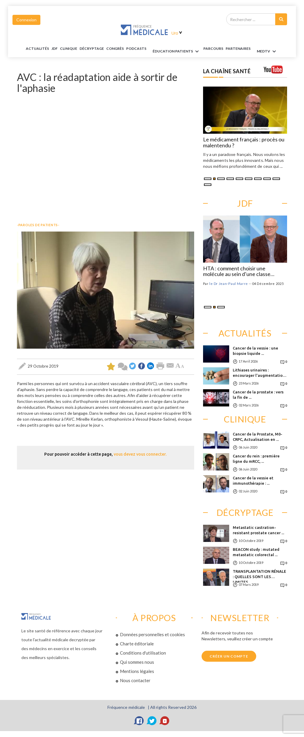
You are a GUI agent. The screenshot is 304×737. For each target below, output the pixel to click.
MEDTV (267, 51)
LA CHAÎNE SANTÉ (227, 71)
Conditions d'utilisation (143, 652)
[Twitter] (152, 720)
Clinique (68, 48)
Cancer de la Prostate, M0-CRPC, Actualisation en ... (257, 436)
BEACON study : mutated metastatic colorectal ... (256, 552)
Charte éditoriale (137, 643)
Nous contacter (135, 680)
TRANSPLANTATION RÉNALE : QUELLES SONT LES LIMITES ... (259, 576)
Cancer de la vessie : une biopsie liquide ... (255, 350)
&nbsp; (105, 157)
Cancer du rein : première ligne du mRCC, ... (256, 458)
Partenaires (238, 48)
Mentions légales (137, 671)
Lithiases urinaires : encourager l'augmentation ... (259, 374)
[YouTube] (164, 720)
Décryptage (92, 48)
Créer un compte (229, 656)
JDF (54, 48)
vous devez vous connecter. (140, 454)
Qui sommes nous (137, 662)
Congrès (115, 48)
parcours (213, 48)
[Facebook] (139, 720)
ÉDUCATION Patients (177, 51)
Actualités (37, 48)
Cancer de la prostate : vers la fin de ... (258, 394)
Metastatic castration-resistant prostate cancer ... (258, 530)
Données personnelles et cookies (152, 634)
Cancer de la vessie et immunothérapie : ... (253, 480)
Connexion (26, 19)
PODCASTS (136, 48)
